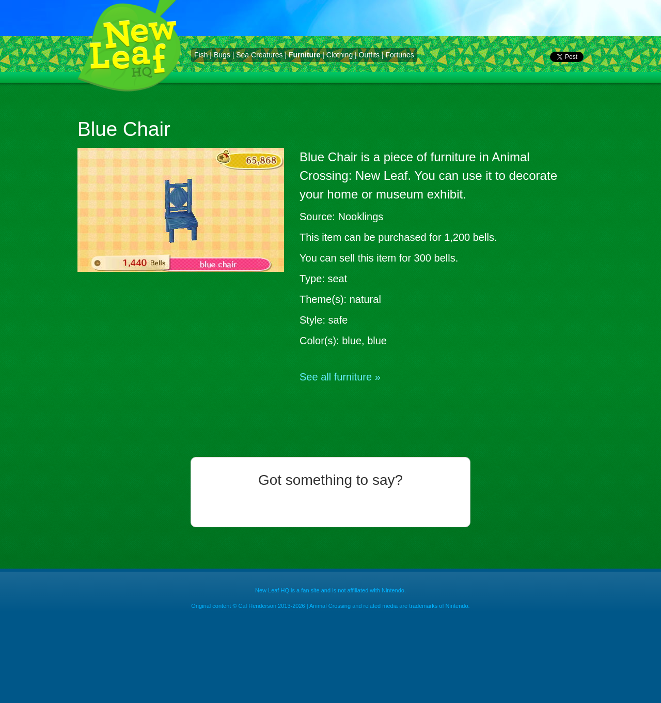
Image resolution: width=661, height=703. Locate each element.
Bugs (222, 55)
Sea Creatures (259, 55)
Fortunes (399, 55)
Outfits (369, 55)
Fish (201, 55)
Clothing (339, 55)
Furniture (304, 55)
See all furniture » (340, 377)
